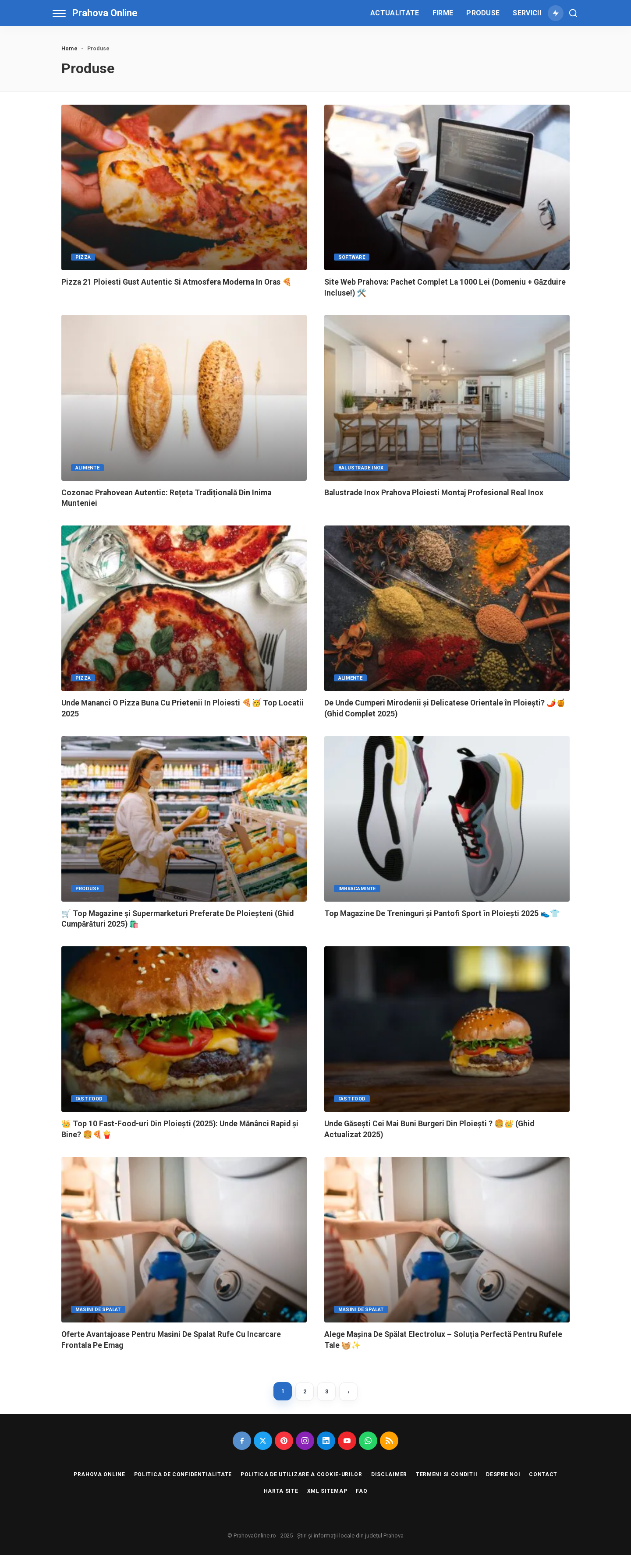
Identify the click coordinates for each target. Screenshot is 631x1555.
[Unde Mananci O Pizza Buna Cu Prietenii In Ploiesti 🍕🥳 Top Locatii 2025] (184, 608)
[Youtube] (347, 1441)
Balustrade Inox (360, 468)
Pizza (83, 257)
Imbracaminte (357, 889)
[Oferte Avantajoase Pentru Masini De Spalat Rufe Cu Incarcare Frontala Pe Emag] (184, 1239)
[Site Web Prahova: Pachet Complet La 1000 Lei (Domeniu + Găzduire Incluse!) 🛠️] (447, 187)
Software (351, 257)
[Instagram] (305, 1441)
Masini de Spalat (98, 1309)
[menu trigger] (61, 13)
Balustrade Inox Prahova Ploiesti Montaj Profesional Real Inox (433, 492)
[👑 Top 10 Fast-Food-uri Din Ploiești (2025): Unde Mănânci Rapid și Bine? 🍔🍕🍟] (184, 1029)
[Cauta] (573, 13)
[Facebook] (242, 1441)
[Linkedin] (326, 1441)
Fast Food (89, 1099)
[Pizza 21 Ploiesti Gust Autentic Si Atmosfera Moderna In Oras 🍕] (184, 187)
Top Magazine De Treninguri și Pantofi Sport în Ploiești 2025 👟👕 (442, 913)
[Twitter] (263, 1441)
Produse (87, 889)
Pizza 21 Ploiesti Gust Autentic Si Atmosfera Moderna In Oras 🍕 (176, 282)
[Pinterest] (284, 1441)
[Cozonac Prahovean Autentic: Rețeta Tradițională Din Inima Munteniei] (184, 397)
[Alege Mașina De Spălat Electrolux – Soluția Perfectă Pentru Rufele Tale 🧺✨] (447, 1239)
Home (69, 49)
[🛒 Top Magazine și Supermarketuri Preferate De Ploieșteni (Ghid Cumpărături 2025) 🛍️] (184, 819)
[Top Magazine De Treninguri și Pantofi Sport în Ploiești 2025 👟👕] (447, 819)
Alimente (87, 468)
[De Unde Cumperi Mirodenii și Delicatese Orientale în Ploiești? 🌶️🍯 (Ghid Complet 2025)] (447, 608)
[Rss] (389, 1441)
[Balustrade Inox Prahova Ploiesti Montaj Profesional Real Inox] (447, 397)
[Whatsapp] (368, 1441)
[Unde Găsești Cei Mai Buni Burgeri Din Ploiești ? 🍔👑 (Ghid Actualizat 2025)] (447, 1029)
